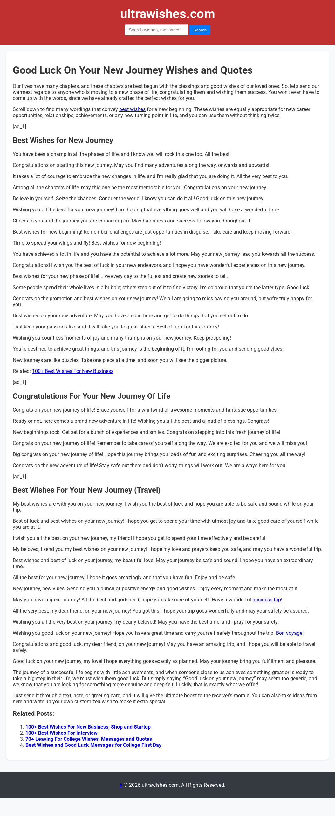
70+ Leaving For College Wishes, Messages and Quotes (88, 739)
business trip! (267, 600)
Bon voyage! (290, 633)
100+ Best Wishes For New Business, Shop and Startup (88, 727)
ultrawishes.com (167, 13)
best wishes (132, 109)
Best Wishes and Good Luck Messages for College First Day (93, 745)
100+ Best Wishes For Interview (61, 733)
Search (200, 30)
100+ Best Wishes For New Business (72, 371)
